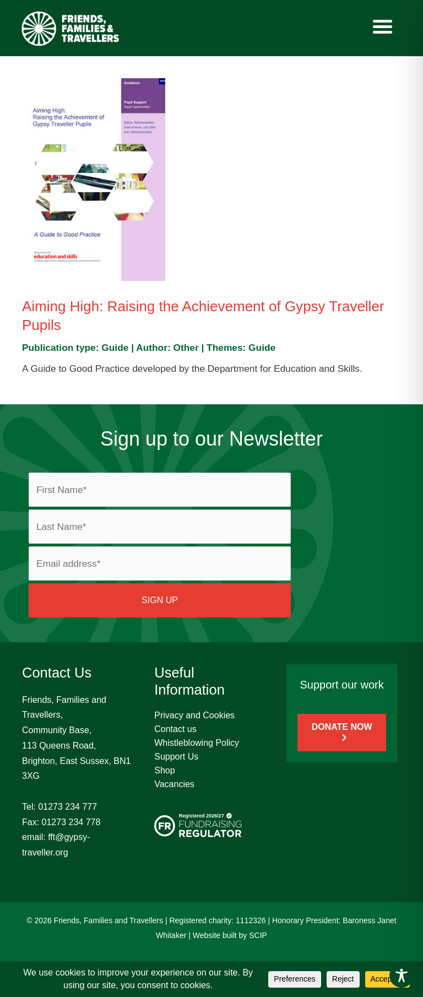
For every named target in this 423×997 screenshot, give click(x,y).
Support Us (176, 756)
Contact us (175, 729)
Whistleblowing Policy (196, 742)
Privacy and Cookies (194, 715)
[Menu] (383, 26)
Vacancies (174, 784)
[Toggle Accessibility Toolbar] (401, 975)
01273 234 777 (67, 806)
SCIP (258, 935)
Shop (164, 770)
